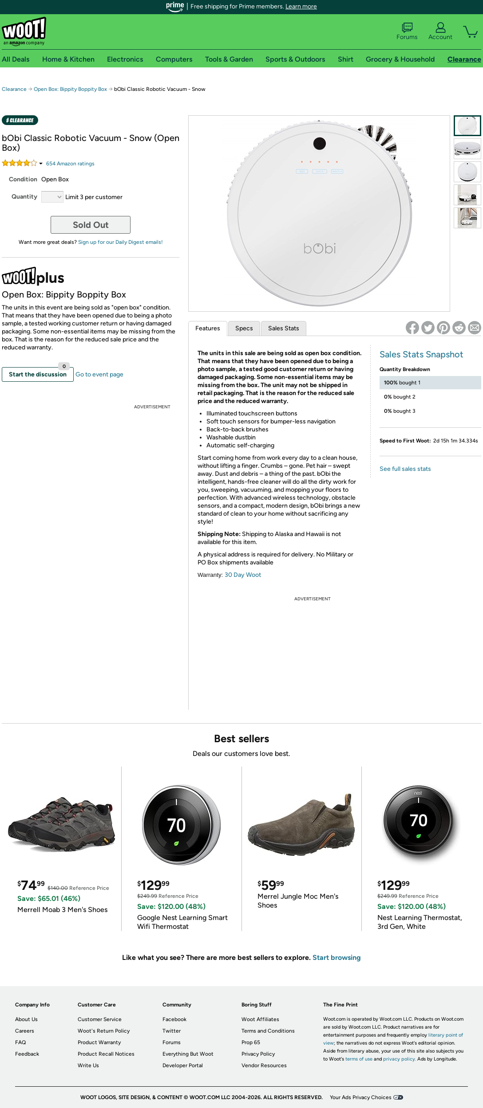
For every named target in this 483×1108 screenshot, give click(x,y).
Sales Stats (283, 328)
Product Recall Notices (106, 1054)
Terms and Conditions (268, 1031)
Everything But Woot (188, 1054)
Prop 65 (251, 1042)
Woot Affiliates (260, 1019)
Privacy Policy (258, 1054)
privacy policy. (399, 1059)
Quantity (24, 196)
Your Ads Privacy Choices (361, 1097)
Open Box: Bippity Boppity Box (70, 89)
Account (440, 31)
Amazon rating (70, 164)
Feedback (27, 1054)
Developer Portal (182, 1065)
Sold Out (91, 224)
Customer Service (100, 1019)
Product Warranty (99, 1042)
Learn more (301, 6)
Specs (244, 328)
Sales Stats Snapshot (421, 354)
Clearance (14, 89)
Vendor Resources (264, 1065)
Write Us (88, 1065)
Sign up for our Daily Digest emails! (120, 242)
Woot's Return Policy (104, 1031)
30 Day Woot (243, 575)
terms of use (358, 1059)
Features (207, 328)
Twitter (171, 1031)
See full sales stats (405, 469)
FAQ (20, 1042)
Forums (407, 31)
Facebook (174, 1019)
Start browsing (337, 957)
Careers (24, 1031)
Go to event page (99, 374)
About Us (26, 1019)
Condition (23, 179)
